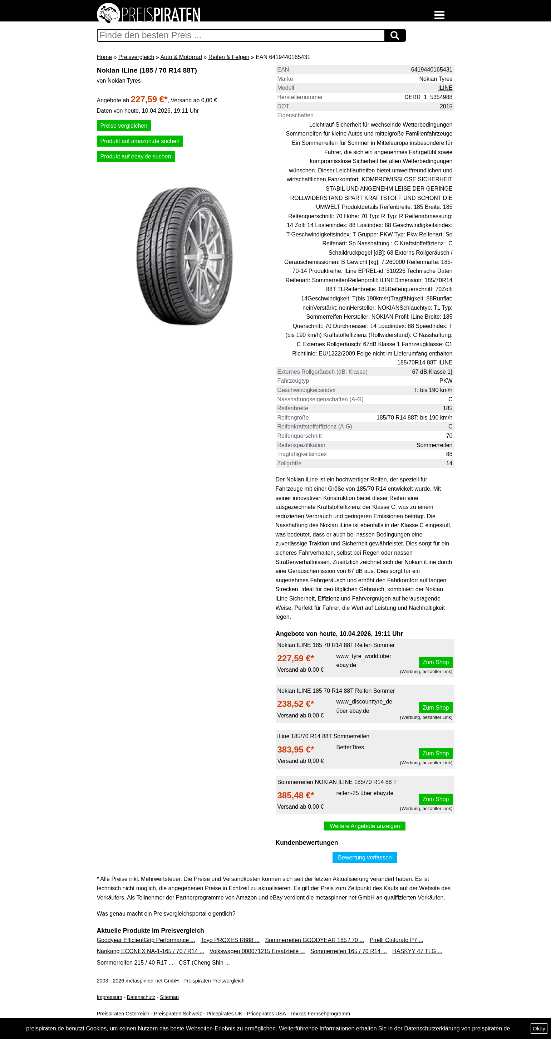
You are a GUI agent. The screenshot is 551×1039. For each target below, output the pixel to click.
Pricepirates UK (224, 1013)
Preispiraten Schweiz (178, 1013)
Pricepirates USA (266, 1013)
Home (104, 57)
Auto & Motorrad (181, 57)
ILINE (445, 88)
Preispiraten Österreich (123, 1013)
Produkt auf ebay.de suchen (135, 156)
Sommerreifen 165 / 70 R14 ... (348, 951)
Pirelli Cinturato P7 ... (396, 940)
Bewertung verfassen (365, 857)
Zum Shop (436, 662)
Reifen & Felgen (229, 57)
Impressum (109, 997)
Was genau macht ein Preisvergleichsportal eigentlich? (166, 914)
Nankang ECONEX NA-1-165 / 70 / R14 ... (151, 951)
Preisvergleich (136, 57)
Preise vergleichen (124, 126)
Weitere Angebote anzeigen (365, 826)
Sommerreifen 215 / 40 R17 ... (135, 963)
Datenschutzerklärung (432, 1028)
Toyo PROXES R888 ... (230, 940)
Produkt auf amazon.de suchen (139, 141)
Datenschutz (141, 997)
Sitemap (169, 997)
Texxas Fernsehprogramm (320, 1013)
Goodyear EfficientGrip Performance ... (146, 940)
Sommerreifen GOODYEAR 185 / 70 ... (314, 940)
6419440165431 (432, 70)
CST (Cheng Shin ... (204, 963)
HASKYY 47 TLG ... (417, 951)
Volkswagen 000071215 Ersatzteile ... (257, 951)
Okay (539, 1028)
